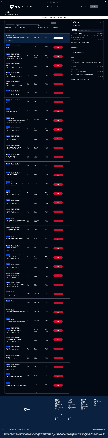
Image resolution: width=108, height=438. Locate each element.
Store (95, 404)
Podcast (95, 403)
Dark (11, 425)
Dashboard (25, 7)
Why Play (57, 409)
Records (57, 415)
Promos (53, 7)
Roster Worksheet (97, 401)
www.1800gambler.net (72, 435)
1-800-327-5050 (39, 434)
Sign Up (94, 7)
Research (57, 419)
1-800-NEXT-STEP (80, 434)
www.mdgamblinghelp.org (50, 435)
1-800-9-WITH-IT (20, 435)
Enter (58, 38)
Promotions (96, 400)
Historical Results (59, 413)
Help (82, 6)
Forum (56, 419)
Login (86, 6)
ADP (48, 7)
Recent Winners (58, 417)
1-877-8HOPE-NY (49, 434)
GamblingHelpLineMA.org (29, 434)
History (56, 412)
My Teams (32, 7)
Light (15, 425)
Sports (43, 7)
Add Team (52, 17)
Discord (95, 405)
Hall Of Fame (58, 416)
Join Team (59, 17)
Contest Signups (44, 17)
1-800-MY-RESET (95, 433)
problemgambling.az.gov (69, 434)
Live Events (57, 418)
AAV (56, 406)
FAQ (56, 408)
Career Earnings (58, 414)
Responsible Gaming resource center (14, 433)
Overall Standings (59, 407)
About (58, 7)
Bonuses (57, 411)
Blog (95, 402)
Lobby (38, 7)
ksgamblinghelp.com (38, 435)
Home (56, 400)
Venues (66, 17)
